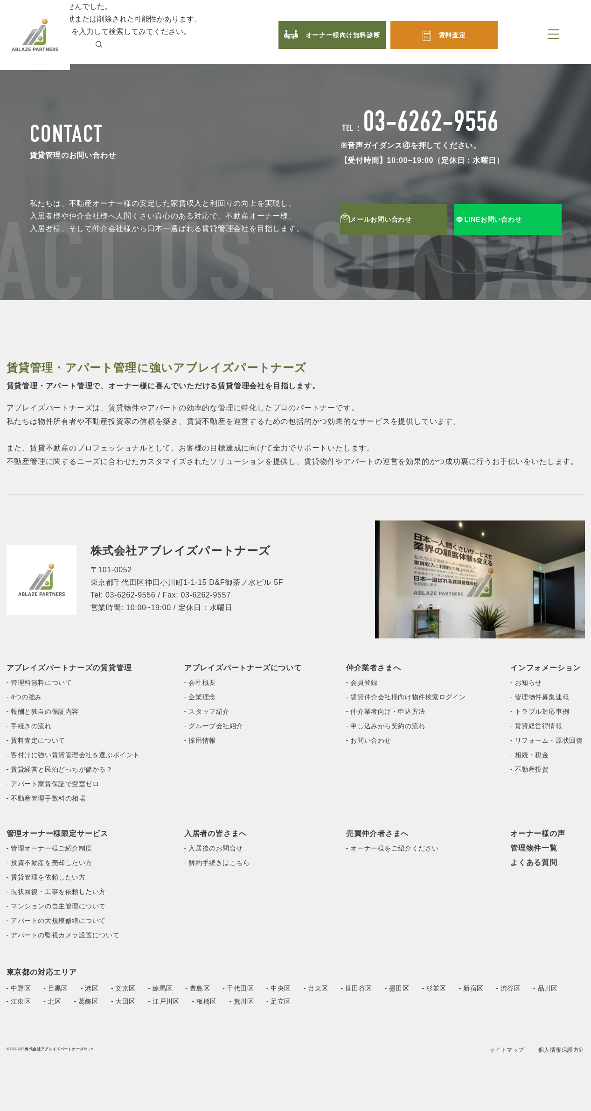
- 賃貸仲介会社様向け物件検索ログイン (406, 697)
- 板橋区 (204, 1001)
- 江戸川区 (164, 1001)
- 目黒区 (55, 988)
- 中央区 (278, 988)
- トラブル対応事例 (539, 711)
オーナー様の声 (537, 833)
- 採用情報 (200, 740)
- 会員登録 (362, 682)
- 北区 (52, 1001)
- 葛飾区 (86, 1001)
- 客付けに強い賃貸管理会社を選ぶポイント (73, 755)
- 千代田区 (238, 988)
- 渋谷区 (508, 988)
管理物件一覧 (533, 848)
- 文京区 (123, 988)
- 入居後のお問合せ (213, 848)
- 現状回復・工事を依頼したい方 (56, 891)
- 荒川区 (241, 1001)
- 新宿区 (471, 988)
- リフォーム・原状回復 (546, 740)
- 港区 (89, 988)
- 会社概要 (200, 682)
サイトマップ (506, 1050)
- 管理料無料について (39, 682)
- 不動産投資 (529, 769)
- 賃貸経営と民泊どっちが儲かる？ (60, 769)
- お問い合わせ (368, 740)
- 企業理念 (200, 697)
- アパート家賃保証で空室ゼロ (53, 784)
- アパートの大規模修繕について (56, 920)
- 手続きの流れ (29, 726)
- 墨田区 (396, 988)
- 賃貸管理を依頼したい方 (46, 877)
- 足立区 (278, 1001)
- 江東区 (19, 1001)
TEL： (420, 129)
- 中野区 (19, 988)
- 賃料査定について (36, 740)
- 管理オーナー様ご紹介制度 (49, 848)
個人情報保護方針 (561, 1050)
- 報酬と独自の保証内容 (43, 711)
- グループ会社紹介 (213, 726)
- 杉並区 (434, 988)
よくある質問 (533, 862)
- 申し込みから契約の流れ (385, 726)
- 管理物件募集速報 (539, 697)
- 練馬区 (160, 988)
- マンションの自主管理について (56, 906)
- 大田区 (123, 1001)
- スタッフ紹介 (206, 711)
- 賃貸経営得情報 (536, 726)
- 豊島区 (197, 988)
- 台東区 (316, 988)
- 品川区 (545, 988)
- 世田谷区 (356, 988)
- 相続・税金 (529, 755)
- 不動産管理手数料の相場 (46, 798)
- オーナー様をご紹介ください (392, 848)
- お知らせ (526, 682)
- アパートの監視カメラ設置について (63, 935)
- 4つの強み (24, 697)
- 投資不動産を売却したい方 (49, 862)
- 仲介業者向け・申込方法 (385, 711)
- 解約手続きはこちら (217, 862)
